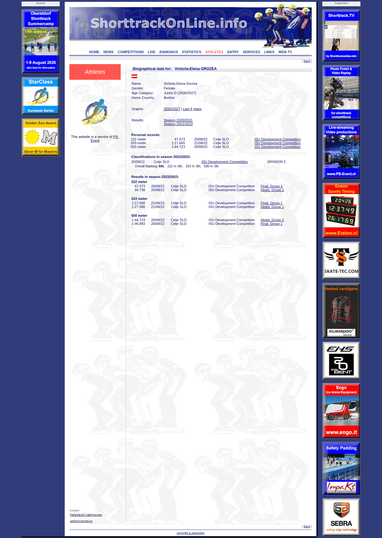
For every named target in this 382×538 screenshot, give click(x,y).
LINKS (269, 52)
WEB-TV (285, 52)
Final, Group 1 (272, 186)
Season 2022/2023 (178, 124)
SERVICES (251, 52)
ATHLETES (214, 52)
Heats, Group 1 (272, 190)
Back (307, 61)
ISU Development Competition (277, 139)
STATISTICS (192, 52)
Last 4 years (192, 109)
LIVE (151, 52)
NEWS (108, 52)
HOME (94, 52)
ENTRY (233, 52)
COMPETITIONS (131, 52)
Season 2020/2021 (178, 120)
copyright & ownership (190, 533)
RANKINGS (168, 52)
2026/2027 (172, 109)
